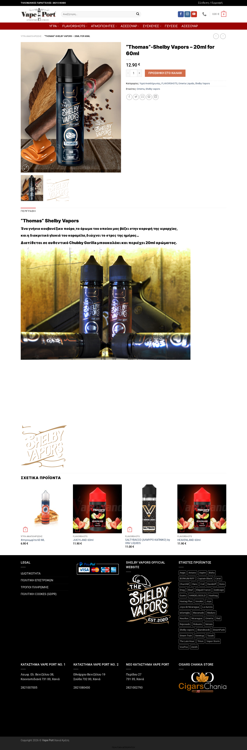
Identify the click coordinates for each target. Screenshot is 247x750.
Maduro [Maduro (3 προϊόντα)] (211, 612)
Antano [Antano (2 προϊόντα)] (192, 572)
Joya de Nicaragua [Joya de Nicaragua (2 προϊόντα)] (189, 607)
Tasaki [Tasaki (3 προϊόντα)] (210, 635)
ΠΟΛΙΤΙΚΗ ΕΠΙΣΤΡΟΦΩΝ (37, 580)
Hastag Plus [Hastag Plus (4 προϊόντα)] (186, 601)
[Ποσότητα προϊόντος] (133, 73)
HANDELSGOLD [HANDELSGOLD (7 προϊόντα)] (197, 595)
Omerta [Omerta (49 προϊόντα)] (209, 618)
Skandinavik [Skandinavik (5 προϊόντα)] (203, 629)
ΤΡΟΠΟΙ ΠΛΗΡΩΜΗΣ (35, 587)
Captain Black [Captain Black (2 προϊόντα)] (205, 578)
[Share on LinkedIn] (156, 97)
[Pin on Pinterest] (149, 97)
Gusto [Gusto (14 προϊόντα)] (183, 595)
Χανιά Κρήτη (61, 740)
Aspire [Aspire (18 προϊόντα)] (202, 572)
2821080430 (82, 687)
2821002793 (134, 687)
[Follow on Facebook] (181, 14)
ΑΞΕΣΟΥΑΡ (130, 26)
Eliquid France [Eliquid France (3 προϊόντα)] (203, 590)
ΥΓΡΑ (54, 26)
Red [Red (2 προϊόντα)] (218, 618)
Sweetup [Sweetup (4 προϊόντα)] (199, 635)
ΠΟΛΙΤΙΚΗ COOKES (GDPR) (39, 594)
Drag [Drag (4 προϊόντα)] (182, 590)
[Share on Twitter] (136, 97)
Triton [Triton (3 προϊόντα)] (200, 641)
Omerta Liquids (186, 83)
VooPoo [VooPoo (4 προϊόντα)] (184, 647)
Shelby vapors (153, 89)
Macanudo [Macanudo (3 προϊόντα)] (198, 612)
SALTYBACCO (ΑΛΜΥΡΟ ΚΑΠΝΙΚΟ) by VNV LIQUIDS (147, 541)
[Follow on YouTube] (194, 14)
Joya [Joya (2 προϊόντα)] (208, 601)
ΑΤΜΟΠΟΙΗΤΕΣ (104, 26)
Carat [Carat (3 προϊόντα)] (218, 578)
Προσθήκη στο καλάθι (165, 73)
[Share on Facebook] (129, 97)
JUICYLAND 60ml (83, 540)
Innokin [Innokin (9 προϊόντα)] (199, 601)
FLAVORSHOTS (74, 26)
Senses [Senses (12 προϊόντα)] (209, 624)
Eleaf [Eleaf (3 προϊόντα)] (190, 590)
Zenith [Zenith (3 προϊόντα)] (194, 647)
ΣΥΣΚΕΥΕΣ (152, 26)
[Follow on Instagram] (187, 14)
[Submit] (138, 14)
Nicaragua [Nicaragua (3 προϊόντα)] (196, 618)
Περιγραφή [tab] (28, 211)
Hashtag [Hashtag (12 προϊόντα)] (213, 595)
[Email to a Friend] (142, 97)
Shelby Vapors (202, 83)
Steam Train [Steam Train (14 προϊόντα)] (186, 635)
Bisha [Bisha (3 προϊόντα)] (212, 572)
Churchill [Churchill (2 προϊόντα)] (184, 584)
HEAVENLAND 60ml (189, 540)
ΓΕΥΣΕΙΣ (171, 26)
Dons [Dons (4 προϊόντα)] (222, 584)
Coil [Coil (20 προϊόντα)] (202, 584)
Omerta (141, 89)
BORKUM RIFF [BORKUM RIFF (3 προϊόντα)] (187, 578)
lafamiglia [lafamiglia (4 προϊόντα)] (185, 612)
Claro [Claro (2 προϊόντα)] (194, 584)
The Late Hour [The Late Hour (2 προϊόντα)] (187, 641)
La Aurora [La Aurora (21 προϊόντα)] (207, 607)
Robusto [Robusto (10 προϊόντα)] (197, 624)
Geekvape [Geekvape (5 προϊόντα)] (219, 590)
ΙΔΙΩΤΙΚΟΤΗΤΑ (31, 573)
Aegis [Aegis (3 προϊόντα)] (182, 572)
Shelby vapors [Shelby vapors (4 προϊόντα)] (187, 629)
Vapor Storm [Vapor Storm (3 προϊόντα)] (213, 641)
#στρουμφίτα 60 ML (33, 540)
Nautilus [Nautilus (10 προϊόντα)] (184, 618)
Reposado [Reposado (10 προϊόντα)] (185, 624)
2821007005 (29, 687)
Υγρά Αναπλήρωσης (31, 36)
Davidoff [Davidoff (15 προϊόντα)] (211, 584)
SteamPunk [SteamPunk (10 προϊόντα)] (219, 629)
